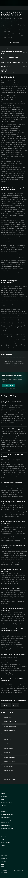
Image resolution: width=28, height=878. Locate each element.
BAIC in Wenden (7, 766)
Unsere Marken (5, 842)
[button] (25, 2)
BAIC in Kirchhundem (9, 779)
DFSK (15, 705)
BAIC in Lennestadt (8, 757)
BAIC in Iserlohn (7, 735)
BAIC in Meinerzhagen (9, 726)
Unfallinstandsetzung (7, 814)
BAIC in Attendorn (8, 748)
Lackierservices (5, 825)
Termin (3, 839)
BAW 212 (6, 705)
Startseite (4, 8)
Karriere (3, 848)
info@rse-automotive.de (6, 802)
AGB (2, 864)
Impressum (4, 855)
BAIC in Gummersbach (9, 744)
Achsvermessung (6, 820)
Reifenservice (5, 822)
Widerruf (3, 866)
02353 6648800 (14, 42)
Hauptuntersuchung (7, 828)
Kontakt (3, 837)
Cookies (3, 861)
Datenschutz (4, 858)
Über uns (3, 845)
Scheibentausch (5, 817)
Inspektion (4, 811)
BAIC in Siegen (7, 752)
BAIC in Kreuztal (7, 770)
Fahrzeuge (11, 8)
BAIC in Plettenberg (8, 730)
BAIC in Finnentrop (8, 775)
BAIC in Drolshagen (8, 761)
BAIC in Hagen (7, 739)
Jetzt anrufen (8, 385)
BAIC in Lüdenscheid (9, 721)
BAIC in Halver (7, 717)
